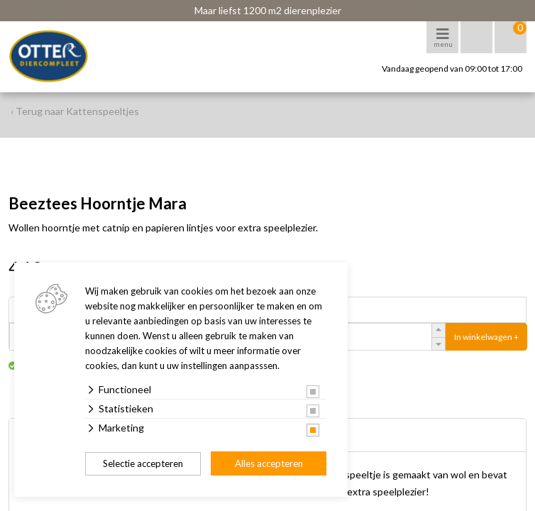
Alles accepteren (269, 463)
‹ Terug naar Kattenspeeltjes (75, 111)
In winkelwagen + (486, 336)
